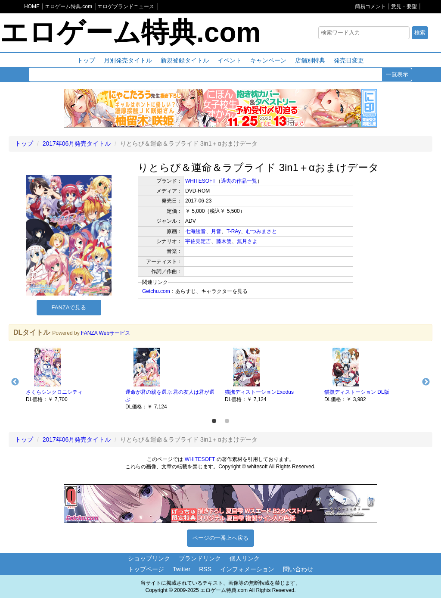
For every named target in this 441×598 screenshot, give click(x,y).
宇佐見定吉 (198, 241)
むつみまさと (261, 231)
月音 (216, 231)
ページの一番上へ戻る (220, 538)
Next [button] (426, 382)
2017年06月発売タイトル (77, 143)
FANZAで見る (69, 307)
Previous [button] (15, 382)
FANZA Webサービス (105, 333)
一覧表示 (397, 74)
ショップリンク (149, 558)
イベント (229, 60)
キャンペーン (268, 60)
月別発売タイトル (128, 60)
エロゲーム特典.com (130, 32)
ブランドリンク (200, 558)
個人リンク (245, 558)
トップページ (146, 569)
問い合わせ (298, 569)
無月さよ (247, 241)
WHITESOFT (200, 181)
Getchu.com (156, 291)
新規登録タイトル (185, 60)
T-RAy (234, 231)
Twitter (181, 569)
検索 (419, 32)
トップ (86, 60)
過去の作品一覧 (239, 181)
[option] (71, 374)
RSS (205, 569)
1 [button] (214, 421)
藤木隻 (224, 241)
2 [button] (227, 421)
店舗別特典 (310, 60)
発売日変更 (349, 60)
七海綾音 (195, 231)
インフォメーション (247, 569)
